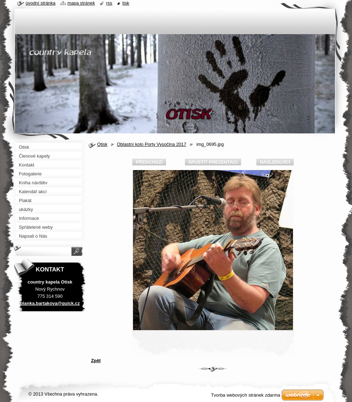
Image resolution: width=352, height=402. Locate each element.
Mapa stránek (81, 3)
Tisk (125, 3)
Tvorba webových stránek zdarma (245, 395)
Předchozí (149, 162)
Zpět (96, 360)
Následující (275, 162)
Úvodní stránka (40, 3)
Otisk (102, 144)
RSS (109, 3)
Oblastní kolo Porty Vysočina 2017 (151, 144)
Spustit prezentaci (213, 162)
